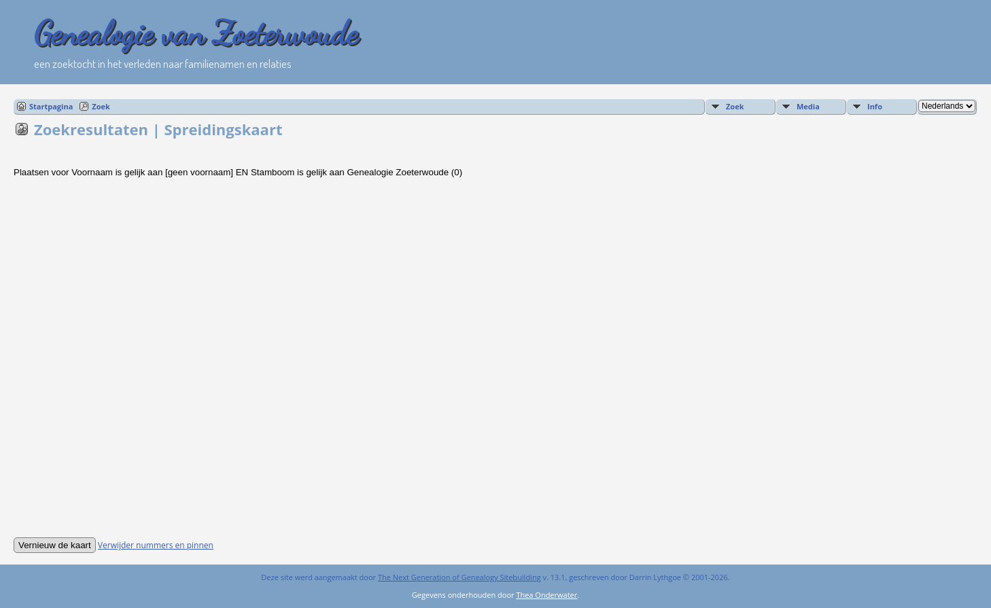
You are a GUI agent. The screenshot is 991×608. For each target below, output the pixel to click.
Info (874, 106)
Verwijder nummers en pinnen (155, 545)
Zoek (101, 106)
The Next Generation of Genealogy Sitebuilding (459, 577)
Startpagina (51, 106)
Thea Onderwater (546, 595)
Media (808, 106)
